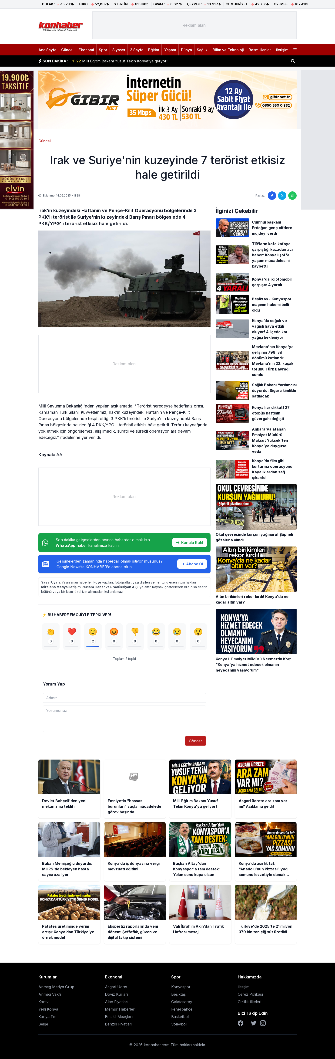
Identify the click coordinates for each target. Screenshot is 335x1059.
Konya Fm (47, 1017)
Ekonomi (86, 50)
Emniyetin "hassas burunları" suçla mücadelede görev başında (132, 58)
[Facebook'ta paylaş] (272, 195)
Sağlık (202, 50)
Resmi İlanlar (260, 50)
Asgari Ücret (116, 987)
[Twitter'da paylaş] (282, 195)
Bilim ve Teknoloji (228, 50)
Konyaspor (181, 987)
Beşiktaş (178, 994)
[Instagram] (263, 1023)
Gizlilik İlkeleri (249, 1002)
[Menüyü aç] (295, 49)
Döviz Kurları (116, 994)
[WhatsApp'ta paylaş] (292, 195)
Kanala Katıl (189, 542)
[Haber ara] (293, 61)
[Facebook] (240, 1023)
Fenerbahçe (181, 1009)
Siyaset (118, 50)
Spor (103, 50)
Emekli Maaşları (119, 1017)
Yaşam (170, 50)
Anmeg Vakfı (49, 994)
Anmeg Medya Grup (56, 987)
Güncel (67, 50)
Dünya (186, 50)
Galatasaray (181, 1002)
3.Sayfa (136, 50)
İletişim (282, 50)
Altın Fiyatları (116, 1002)
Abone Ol (192, 564)
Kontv (43, 1002)
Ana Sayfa (47, 50)
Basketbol (180, 1017)
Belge (43, 1024)
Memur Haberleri (120, 1009)
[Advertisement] (194, 25)
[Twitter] (253, 1023)
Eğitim (153, 50)
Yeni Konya (48, 1009)
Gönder (195, 741)
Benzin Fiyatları (118, 1024)
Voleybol (179, 1024)
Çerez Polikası (250, 994)
